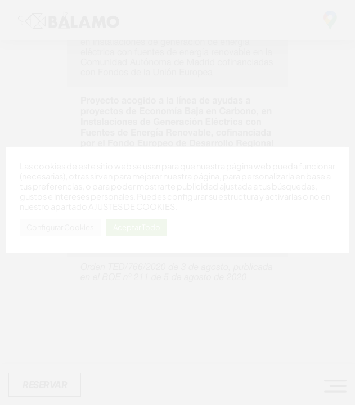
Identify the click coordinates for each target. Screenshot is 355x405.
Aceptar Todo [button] (136, 227)
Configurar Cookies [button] (60, 227)
